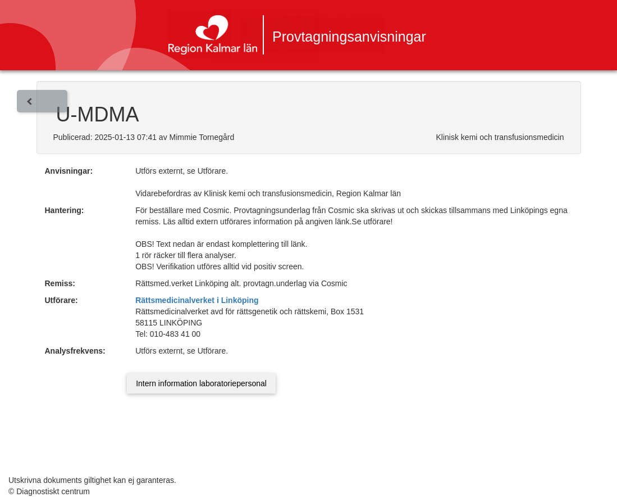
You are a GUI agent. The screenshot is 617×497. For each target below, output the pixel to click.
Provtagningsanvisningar (349, 36)
